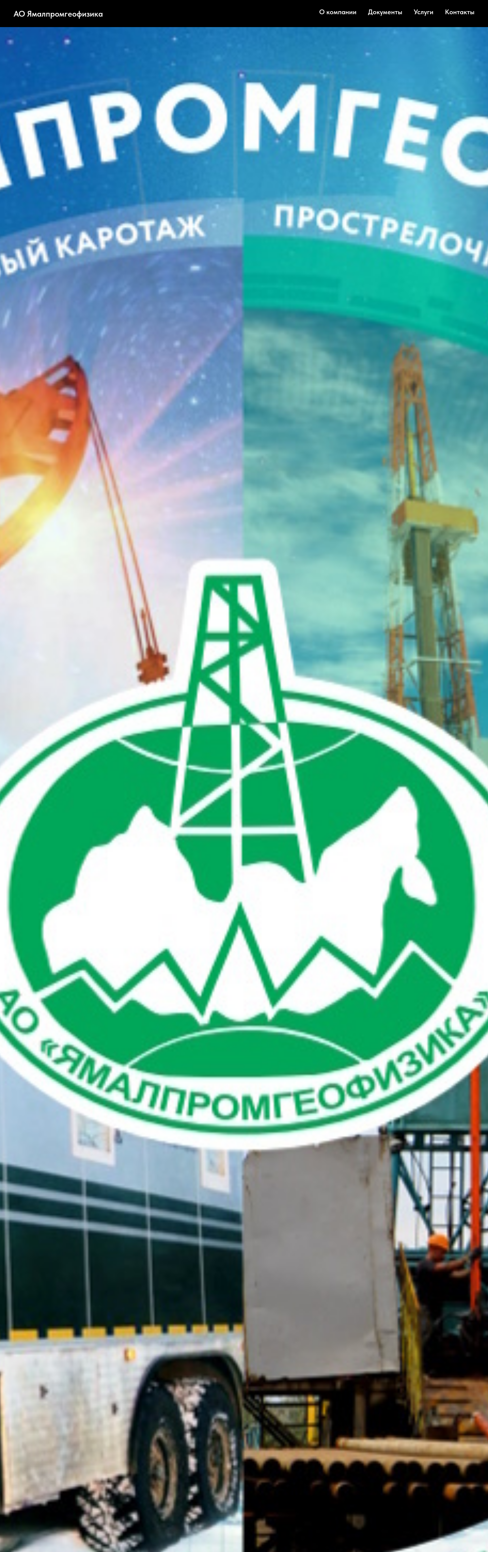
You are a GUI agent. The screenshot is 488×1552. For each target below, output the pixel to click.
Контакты (459, 12)
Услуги (423, 12)
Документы (385, 12)
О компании (338, 12)
